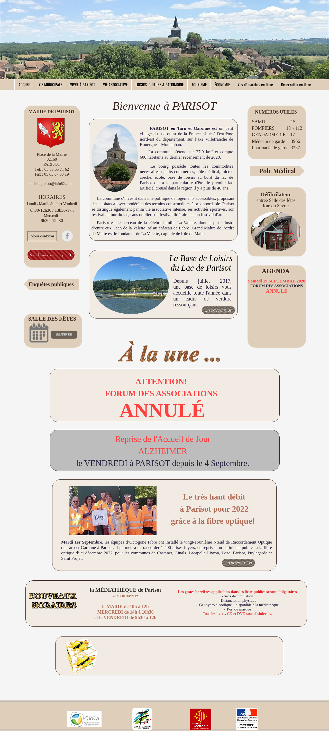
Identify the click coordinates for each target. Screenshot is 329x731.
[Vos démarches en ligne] (51, 255)
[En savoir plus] (218, 310)
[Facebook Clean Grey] (67, 236)
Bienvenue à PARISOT (164, 105)
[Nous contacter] (42, 236)
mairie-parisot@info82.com (51, 184)
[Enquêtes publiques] (51, 284)
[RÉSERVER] (64, 335)
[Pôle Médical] (277, 171)
